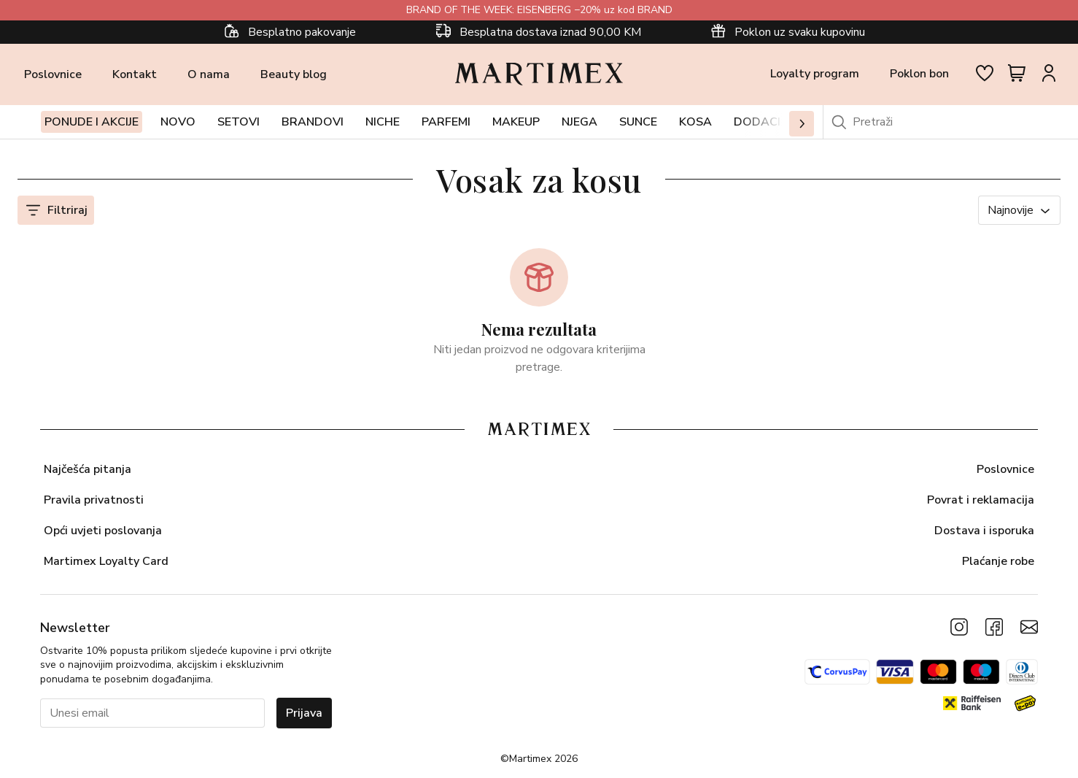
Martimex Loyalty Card (106, 561)
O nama (208, 74)
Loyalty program (814, 74)
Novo (177, 122)
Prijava (304, 713)
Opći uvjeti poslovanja (103, 531)
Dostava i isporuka (984, 531)
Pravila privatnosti (94, 500)
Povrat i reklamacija (980, 500)
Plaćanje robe (998, 561)
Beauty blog (293, 74)
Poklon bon (919, 74)
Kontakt (134, 74)
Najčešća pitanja (87, 469)
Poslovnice (53, 74)
